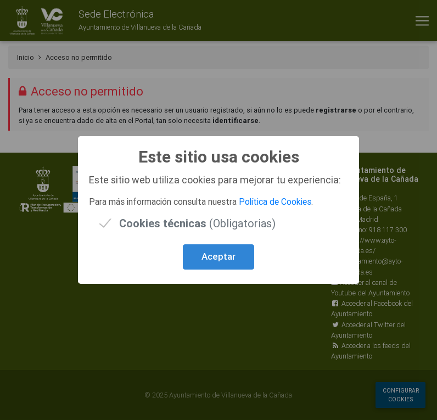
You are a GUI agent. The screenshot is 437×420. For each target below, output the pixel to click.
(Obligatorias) (197, 223)
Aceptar (218, 256)
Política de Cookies (275, 201)
